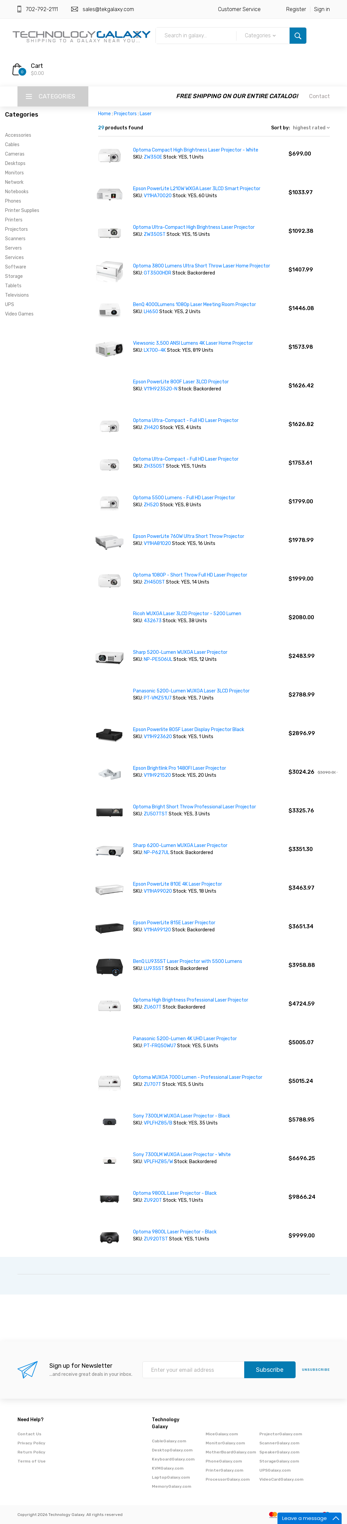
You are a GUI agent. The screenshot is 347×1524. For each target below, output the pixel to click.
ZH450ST (155, 582)
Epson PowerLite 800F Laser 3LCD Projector (181, 382)
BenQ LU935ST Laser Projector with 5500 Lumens (187, 961)
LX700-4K (155, 350)
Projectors (16, 229)
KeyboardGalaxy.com (173, 1459)
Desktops (15, 163)
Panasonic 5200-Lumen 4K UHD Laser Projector (185, 1039)
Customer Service (239, 9)
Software (15, 267)
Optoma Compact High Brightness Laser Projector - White (195, 150)
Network (14, 182)
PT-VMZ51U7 (158, 698)
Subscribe (270, 1369)
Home (104, 114)
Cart (37, 66)
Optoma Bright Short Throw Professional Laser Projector (194, 807)
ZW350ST (155, 234)
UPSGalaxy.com (275, 1470)
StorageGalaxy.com (279, 1461)
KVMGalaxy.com (167, 1468)
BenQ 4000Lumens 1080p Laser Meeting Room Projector (194, 304)
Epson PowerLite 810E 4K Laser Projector (177, 884)
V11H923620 (158, 736)
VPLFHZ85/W (158, 1162)
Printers (14, 220)
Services (14, 257)
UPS (9, 304)
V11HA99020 (158, 891)
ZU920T (153, 1200)
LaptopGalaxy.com (171, 1477)
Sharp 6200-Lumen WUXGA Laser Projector (180, 845)
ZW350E (153, 157)
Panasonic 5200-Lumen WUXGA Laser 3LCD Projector (191, 691)
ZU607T (153, 1007)
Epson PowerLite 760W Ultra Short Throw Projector (188, 536)
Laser (145, 114)
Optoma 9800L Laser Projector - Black (175, 1193)
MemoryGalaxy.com (171, 1486)
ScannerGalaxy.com (279, 1443)
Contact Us (29, 1434)
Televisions (17, 295)
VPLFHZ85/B (158, 1123)
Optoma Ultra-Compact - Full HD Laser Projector (185, 420)
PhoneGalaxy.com (224, 1461)
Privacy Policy (31, 1443)
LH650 (151, 311)
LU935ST (154, 968)
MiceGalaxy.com (222, 1434)
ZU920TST (156, 1239)
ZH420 (152, 427)
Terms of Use (31, 1461)
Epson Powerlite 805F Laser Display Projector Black (188, 729)
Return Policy (31, 1452)
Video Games (19, 314)
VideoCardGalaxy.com (281, 1479)
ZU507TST (156, 814)
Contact (319, 96)
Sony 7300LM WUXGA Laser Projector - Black (181, 1116)
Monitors (14, 173)
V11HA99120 (158, 930)
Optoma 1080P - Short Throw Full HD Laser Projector (190, 575)
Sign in (322, 9)
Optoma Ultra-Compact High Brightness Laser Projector (194, 227)
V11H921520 (157, 775)
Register (296, 9)
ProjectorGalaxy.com (280, 1434)
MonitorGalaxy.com (225, 1443)
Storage (14, 276)
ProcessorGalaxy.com (228, 1479)
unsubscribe (316, 1370)
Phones (13, 201)
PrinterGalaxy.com (224, 1470)
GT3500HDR (158, 273)
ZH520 (152, 505)
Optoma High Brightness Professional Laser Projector (190, 1000)
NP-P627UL (157, 852)
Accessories (18, 135)
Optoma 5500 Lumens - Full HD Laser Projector (184, 498)
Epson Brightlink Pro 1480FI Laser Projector (179, 768)
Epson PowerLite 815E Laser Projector (174, 923)
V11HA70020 (158, 196)
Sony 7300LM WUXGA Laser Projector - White (182, 1154)
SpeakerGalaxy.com (279, 1452)
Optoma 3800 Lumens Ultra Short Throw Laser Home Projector (201, 266)
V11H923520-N (160, 389)
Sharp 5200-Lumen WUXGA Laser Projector (180, 652)
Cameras (15, 154)
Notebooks (17, 192)
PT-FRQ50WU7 (160, 1046)
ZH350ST (155, 466)
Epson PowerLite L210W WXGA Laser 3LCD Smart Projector (196, 189)
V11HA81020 (158, 543)
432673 (153, 621)
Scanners (15, 239)
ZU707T (153, 1084)
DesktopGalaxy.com (172, 1450)
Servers (13, 248)
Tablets (13, 286)
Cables (12, 144)
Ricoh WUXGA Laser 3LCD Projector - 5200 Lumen (187, 614)
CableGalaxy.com (169, 1441)
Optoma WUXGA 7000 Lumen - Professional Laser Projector (197, 1077)
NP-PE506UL (158, 659)
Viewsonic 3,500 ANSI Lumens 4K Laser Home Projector (193, 343)
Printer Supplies (22, 210)
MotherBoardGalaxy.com (231, 1452)
